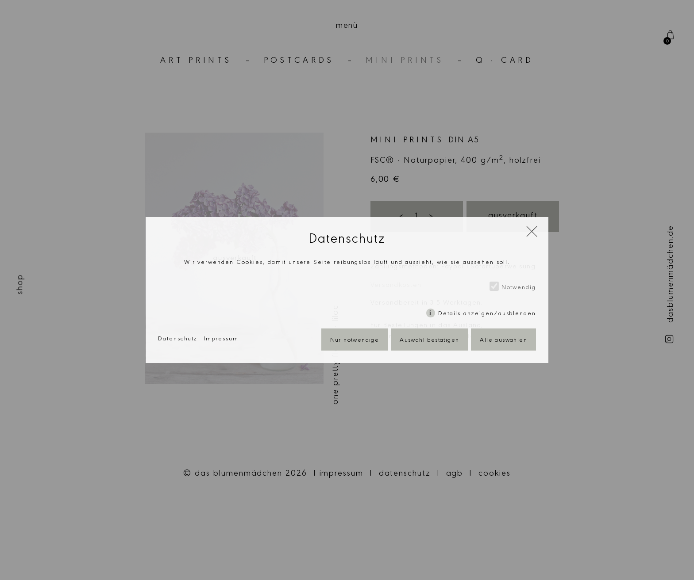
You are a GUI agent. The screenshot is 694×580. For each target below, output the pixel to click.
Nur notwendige (354, 341)
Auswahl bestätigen (429, 341)
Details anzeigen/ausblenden (487, 314)
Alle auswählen (503, 341)
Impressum (221, 339)
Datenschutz (177, 339)
